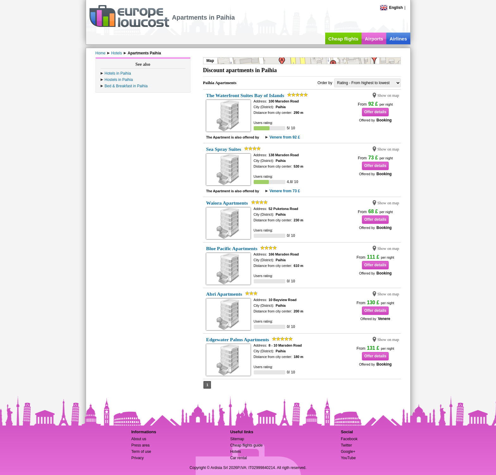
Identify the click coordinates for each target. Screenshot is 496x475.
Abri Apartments (224, 294)
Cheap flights (343, 38)
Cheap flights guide (246, 445)
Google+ (348, 451)
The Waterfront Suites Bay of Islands (245, 95)
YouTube (348, 458)
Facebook (349, 439)
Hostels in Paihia (119, 79)
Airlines (398, 38)
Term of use (141, 451)
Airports (374, 38)
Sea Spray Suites (223, 149)
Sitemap (237, 439)
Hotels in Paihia (118, 73)
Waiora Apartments (227, 203)
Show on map (388, 95)
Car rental (238, 458)
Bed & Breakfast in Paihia (126, 86)
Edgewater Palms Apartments (237, 339)
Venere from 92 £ (285, 137)
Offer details (375, 112)
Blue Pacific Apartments (231, 248)
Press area (140, 445)
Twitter (346, 445)
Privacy (137, 458)
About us (138, 439)
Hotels (235, 451)
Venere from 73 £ (285, 191)
